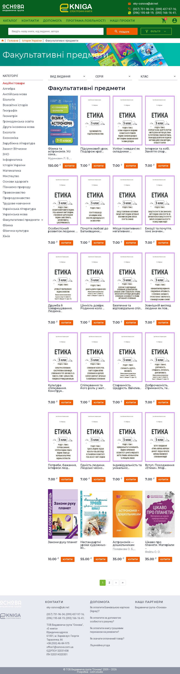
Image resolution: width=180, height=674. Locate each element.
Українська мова (15, 214)
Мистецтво (11, 176)
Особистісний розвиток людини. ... (63, 230)
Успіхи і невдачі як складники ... (126, 150)
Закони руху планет (62, 542)
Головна (12, 40)
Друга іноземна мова (18, 127)
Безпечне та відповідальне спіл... (127, 307)
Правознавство (14, 192)
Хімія (6, 236)
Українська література (19, 209)
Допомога (52, 20)
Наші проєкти (122, 20)
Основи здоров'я (15, 181)
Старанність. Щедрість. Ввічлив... (127, 387)
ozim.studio (96, 672)
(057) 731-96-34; (143, 9)
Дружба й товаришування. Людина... (60, 308)
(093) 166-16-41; (166, 12)
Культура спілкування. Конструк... (57, 388)
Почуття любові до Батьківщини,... (94, 230)
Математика (12, 170)
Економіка (10, 138)
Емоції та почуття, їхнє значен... (158, 230)
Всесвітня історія (15, 105)
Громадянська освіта (18, 121)
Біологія (9, 99)
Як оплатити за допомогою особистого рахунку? (105, 619)
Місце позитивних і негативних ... (127, 230)
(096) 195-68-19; (143, 12)
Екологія (9, 132)
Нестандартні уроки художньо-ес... (93, 545)
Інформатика (12, 159)
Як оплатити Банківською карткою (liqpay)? (110, 609)
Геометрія (10, 116)
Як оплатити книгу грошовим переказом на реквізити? (106, 630)
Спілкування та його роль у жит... (93, 387)
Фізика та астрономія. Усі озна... (59, 151)
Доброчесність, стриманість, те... (157, 387)
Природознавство (16, 198)
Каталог (10, 20)
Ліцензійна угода (100, 645)
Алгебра (9, 88)
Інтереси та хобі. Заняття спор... (157, 150)
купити (70, 166)
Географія (10, 110)
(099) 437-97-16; (166, 9)
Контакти (30, 20)
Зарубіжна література (19, 143)
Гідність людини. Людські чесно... (92, 466)
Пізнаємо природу (17, 187)
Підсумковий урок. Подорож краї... (94, 150)
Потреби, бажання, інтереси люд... (62, 466)
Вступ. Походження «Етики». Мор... (159, 466)
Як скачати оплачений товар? (107, 638)
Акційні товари (14, 83)
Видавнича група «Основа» (151, 607)
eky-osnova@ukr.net (145, 3)
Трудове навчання (16, 203)
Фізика (8, 225)
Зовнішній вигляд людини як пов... (158, 307)
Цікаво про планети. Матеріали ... (159, 545)
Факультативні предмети (21, 219)
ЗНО (6, 154)
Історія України (32, 40)
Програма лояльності (86, 20)
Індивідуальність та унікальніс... (127, 466)
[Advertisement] (23, 293)
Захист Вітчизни (15, 148)
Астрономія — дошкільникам (123, 543)
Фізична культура (16, 230)
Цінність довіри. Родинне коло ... (92, 307)
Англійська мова (15, 94)
